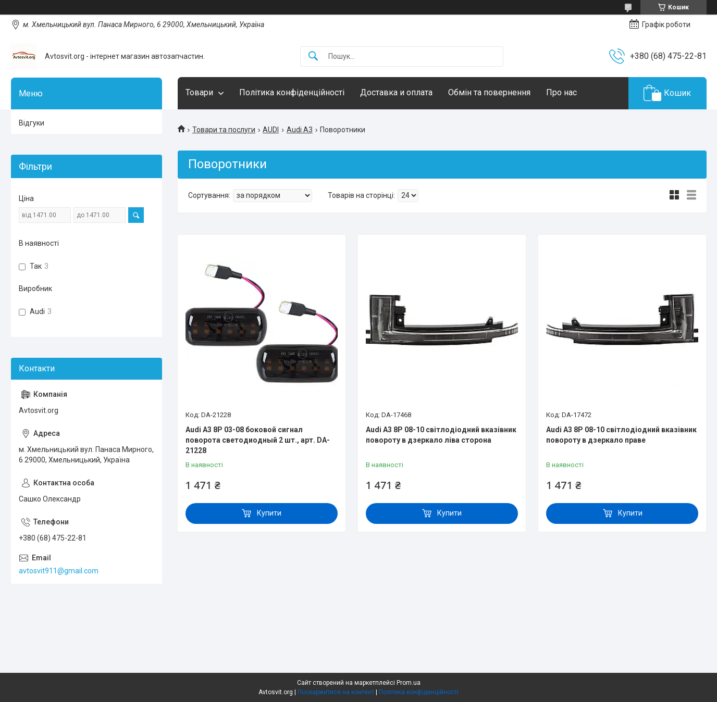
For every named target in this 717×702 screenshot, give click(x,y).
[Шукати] (313, 56)
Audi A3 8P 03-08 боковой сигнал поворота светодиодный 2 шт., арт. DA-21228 (258, 439)
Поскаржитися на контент (336, 692)
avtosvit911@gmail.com (58, 571)
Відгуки (31, 123)
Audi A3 (300, 130)
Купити (269, 513)
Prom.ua (409, 682)
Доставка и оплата (396, 92)
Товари (199, 92)
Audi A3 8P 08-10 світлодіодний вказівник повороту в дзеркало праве (621, 434)
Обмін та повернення (489, 92)
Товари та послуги (223, 130)
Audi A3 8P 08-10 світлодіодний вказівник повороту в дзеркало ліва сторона (441, 434)
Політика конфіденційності (291, 92)
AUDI (271, 130)
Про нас (561, 92)
